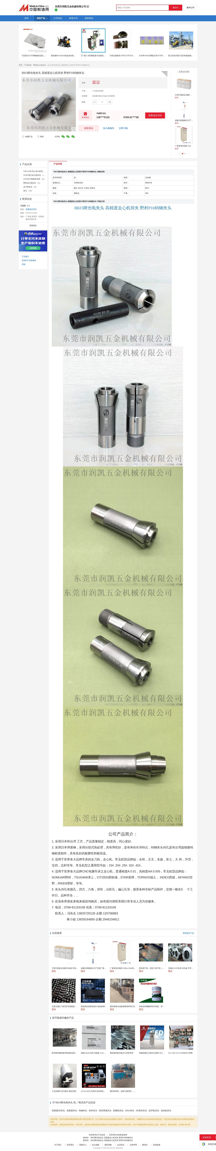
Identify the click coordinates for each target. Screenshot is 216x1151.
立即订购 (123, 128)
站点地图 (95, 1145)
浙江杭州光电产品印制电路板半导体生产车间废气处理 (189, 56)
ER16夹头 (129, 1110)
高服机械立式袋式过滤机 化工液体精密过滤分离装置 (160, 1053)
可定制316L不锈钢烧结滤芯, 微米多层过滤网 (39, 56)
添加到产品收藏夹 (29, 260)
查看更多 (33, 225)
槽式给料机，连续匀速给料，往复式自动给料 (128, 1091)
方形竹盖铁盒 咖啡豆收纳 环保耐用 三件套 (192, 95)
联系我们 (70, 1145)
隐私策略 (108, 1145)
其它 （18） (28, 191)
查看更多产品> (189, 933)
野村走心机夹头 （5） (32, 183)
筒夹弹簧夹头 (105, 1110)
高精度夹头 (72, 1110)
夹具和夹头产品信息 (97, 1135)
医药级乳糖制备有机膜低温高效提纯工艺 (68, 1053)
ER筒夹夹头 (141, 1110)
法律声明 (133, 1145)
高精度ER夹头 (58, 1110)
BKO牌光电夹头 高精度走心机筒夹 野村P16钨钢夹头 (112, 1138)
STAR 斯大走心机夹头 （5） (34, 175)
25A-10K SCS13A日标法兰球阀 (180, 1053)
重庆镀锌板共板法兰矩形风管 (121, 1053)
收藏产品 (27, 137)
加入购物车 (108, 128)
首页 (20, 65)
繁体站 (145, 1145)
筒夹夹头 (93, 1110)
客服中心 (83, 1145)
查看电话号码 (155, 115)
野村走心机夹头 (39, 65)
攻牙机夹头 (154, 1110)
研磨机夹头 (118, 1110)
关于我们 (58, 1145)
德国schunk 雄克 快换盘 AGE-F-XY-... (95, 1053)
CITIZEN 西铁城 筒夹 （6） (34, 179)
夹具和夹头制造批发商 (118, 1135)
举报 (40, 137)
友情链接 (156, 1145)
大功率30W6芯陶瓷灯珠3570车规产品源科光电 (157, 56)
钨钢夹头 (83, 1110)
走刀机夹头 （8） (30, 187)
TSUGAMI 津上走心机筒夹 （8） (36, 171)
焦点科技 (111, 1148)
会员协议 (120, 1145)
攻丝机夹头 (166, 1110)
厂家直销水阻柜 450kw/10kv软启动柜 (189, 146)
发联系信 (88, 128)
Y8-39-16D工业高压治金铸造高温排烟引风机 (98, 1091)
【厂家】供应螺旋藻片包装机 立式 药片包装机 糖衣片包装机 (104, 56)
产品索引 (25, 257)
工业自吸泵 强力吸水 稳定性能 (64, 1091)
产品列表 (28, 65)
